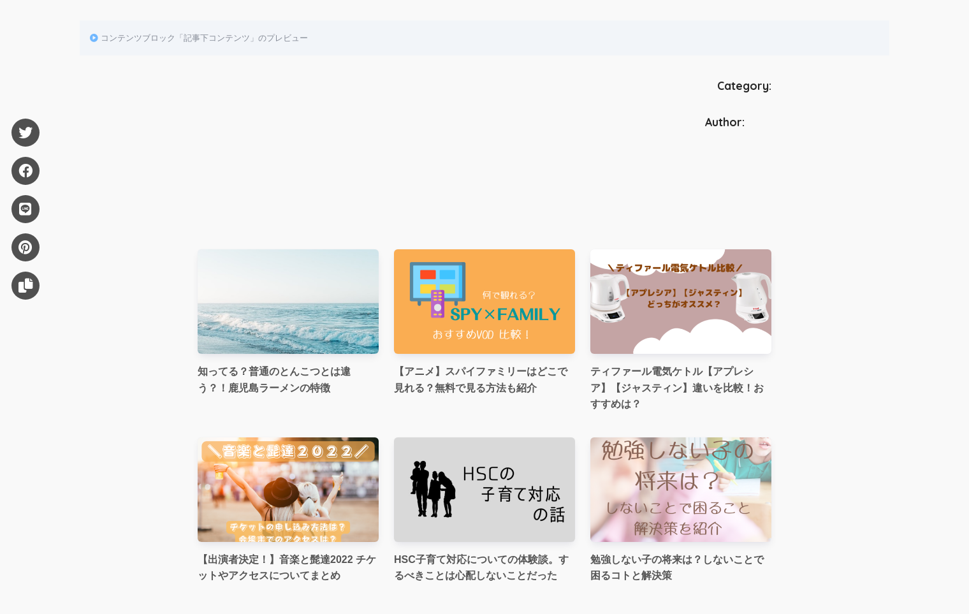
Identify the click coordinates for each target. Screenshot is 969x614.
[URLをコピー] (25, 286)
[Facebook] (25, 171)
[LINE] (25, 209)
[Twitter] (25, 133)
